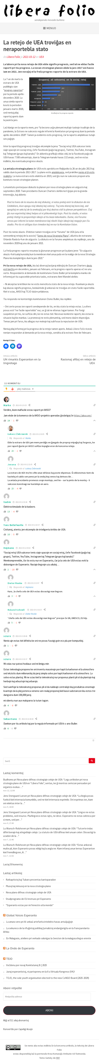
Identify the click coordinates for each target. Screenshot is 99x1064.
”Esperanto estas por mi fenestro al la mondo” (29, 905)
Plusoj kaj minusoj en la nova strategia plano (28, 886)
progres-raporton (13, 90)
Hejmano (8, 547)
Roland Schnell (16, 609)
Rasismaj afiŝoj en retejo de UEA (78, 361)
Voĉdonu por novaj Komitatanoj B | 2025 (26, 965)
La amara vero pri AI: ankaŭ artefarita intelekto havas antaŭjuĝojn (39, 921)
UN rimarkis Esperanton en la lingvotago (22, 361)
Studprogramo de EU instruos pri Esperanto (28, 898)
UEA (41, 57)
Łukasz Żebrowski (33, 468)
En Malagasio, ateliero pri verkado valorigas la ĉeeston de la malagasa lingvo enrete (48, 938)
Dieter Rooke (15, 583)
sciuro (7, 636)
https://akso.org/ (83, 415)
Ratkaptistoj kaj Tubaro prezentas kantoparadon (31, 879)
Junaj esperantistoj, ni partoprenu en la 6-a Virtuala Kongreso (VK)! (40, 971)
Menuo (51, 28)
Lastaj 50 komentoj (13, 864)
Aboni (49, 1010)
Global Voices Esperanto (21, 915)
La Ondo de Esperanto (20, 948)
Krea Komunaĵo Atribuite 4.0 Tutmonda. (67, 1053)
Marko (28, 438)
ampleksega (58, 172)
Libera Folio (13, 57)
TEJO (9, 959)
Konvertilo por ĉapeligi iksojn (18, 1029)
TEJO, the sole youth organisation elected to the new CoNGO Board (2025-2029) (47, 977)
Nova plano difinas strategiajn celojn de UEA (39, 779)
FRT (58, 1057)
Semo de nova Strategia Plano (53, 235)
